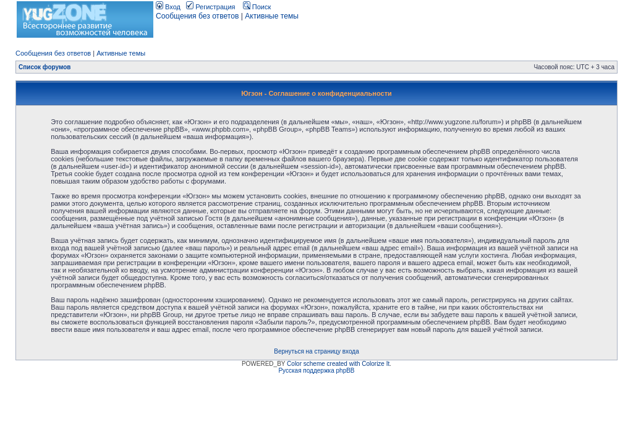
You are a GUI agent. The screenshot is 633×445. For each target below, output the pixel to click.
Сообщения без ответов (197, 16)
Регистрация (210, 7)
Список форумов (45, 67)
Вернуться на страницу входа (316, 351)
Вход (168, 7)
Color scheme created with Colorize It (338, 363)
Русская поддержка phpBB (316, 370)
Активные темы (272, 16)
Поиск (257, 7)
